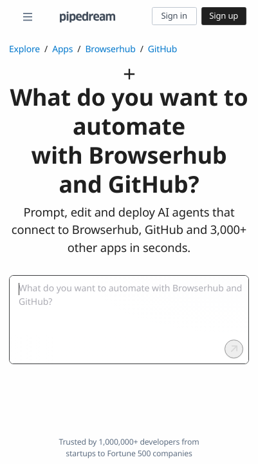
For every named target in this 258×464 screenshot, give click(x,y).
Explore (24, 49)
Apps (62, 49)
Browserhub (110, 49)
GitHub (162, 49)
